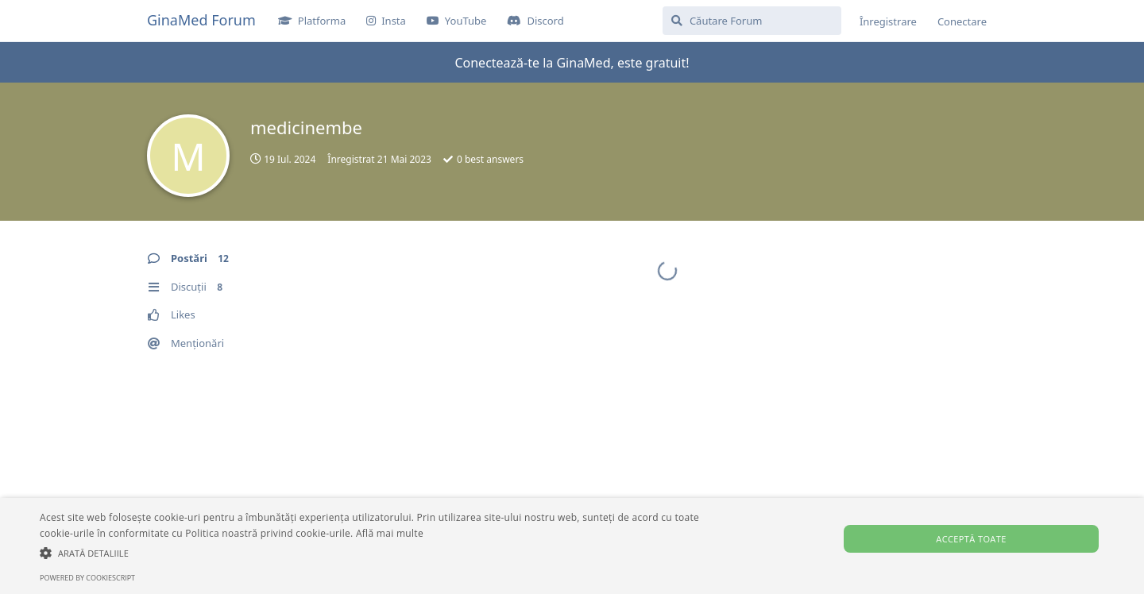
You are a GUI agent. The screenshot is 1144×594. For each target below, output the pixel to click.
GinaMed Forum (201, 19)
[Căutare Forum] (752, 20)
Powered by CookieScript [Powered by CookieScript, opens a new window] (87, 578)
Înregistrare (888, 21)
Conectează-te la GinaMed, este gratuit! (571, 62)
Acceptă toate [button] (971, 539)
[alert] (572, 546)
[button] (386, 553)
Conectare (962, 21)
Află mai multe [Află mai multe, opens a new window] (389, 533)
